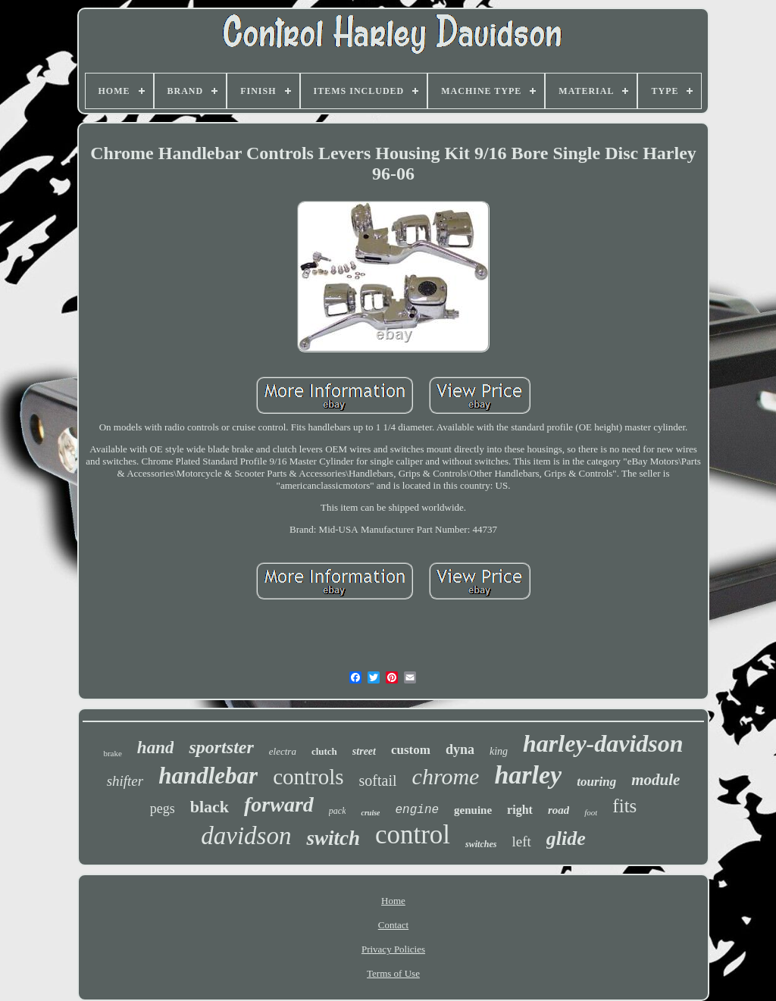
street (364, 751)
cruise (370, 813)
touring (596, 781)
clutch (324, 751)
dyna (460, 749)
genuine (473, 810)
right (520, 809)
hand (155, 747)
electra (282, 751)
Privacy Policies (393, 949)
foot (590, 812)
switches (480, 844)
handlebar (208, 775)
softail (378, 780)
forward (279, 804)
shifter (125, 781)
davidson (246, 835)
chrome (446, 776)
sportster (221, 747)
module (655, 780)
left (521, 841)
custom (410, 750)
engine (417, 810)
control (412, 834)
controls (308, 777)
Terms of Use (393, 973)
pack (337, 810)
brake (112, 753)
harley (528, 775)
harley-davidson (603, 743)
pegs (162, 808)
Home (393, 900)
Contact (393, 925)
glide (566, 838)
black (209, 806)
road (558, 810)
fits (624, 806)
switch (333, 838)
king (499, 751)
